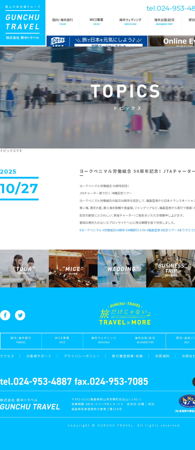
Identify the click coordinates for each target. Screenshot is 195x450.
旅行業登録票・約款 (127, 356)
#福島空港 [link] (153, 230)
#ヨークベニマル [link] (90, 230)
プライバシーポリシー (82, 356)
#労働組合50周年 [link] (113, 230)
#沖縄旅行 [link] (132, 230)
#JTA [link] (143, 230)
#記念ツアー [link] (169, 230)
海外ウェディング (131, 23)
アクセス (7, 356)
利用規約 (162, 356)
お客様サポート (39, 356)
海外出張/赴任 (165, 23)
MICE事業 (96, 23)
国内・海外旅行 (62, 23)
